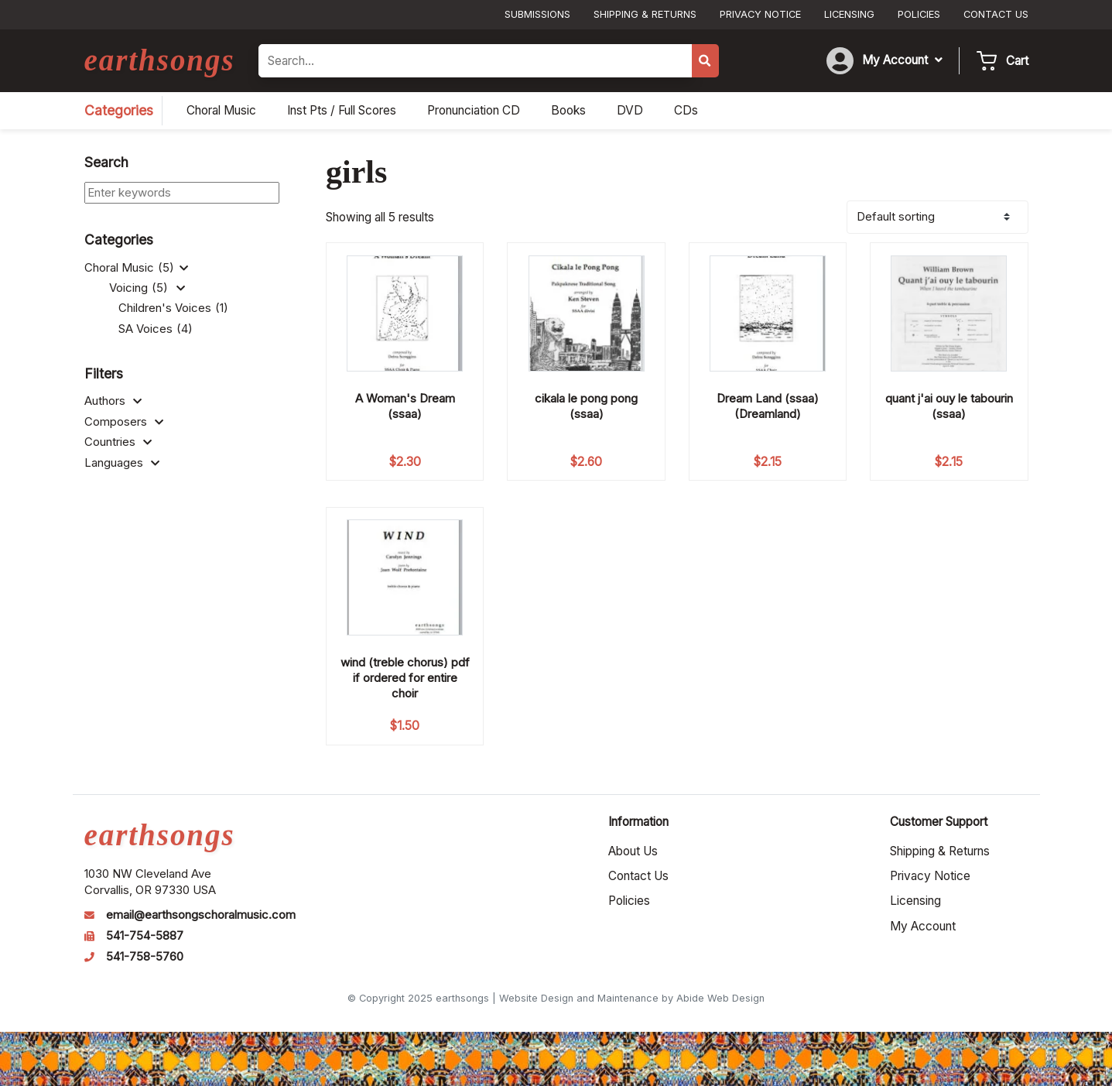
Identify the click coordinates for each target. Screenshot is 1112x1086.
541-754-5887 (144, 936)
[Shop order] (937, 217)
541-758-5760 (144, 957)
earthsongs (159, 60)
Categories (118, 110)
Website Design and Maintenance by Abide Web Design (632, 998)
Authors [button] (113, 401)
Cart (1017, 60)
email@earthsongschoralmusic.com (201, 915)
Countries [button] (118, 442)
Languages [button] (121, 463)
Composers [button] (123, 422)
